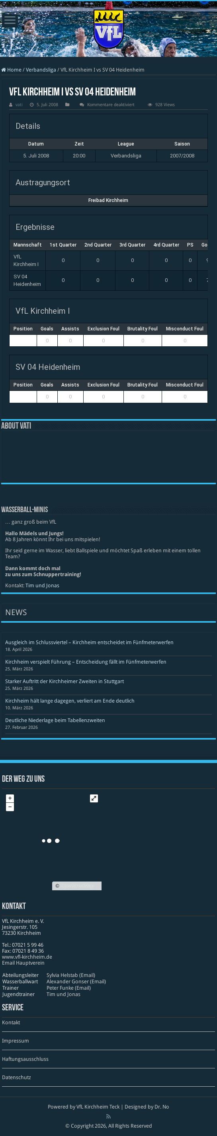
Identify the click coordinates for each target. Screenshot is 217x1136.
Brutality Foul (142, 329)
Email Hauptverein (23, 963)
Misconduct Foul (184, 329)
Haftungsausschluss (25, 1059)
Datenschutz (16, 1077)
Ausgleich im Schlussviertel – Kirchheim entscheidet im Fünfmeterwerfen (89, 642)
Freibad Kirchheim (108, 200)
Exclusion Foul (103, 329)
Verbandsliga (41, 70)
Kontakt (11, 1022)
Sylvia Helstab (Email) (71, 975)
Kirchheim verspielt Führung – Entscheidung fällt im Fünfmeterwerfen (85, 662)
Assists (70, 329)
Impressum (15, 1041)
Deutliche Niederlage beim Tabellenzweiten (55, 720)
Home (11, 70)
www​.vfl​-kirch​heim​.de (27, 957)
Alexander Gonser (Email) (76, 982)
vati (19, 104)
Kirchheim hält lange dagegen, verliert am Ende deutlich (70, 701)
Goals (47, 329)
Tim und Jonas (42, 585)
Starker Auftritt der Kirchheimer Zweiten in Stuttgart (64, 681)
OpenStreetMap (77, 886)
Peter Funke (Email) (69, 988)
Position (23, 329)
